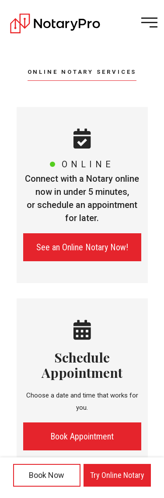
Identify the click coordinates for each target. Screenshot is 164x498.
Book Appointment (82, 436)
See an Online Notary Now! (82, 247)
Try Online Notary (117, 475)
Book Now (46, 475)
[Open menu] (149, 22)
